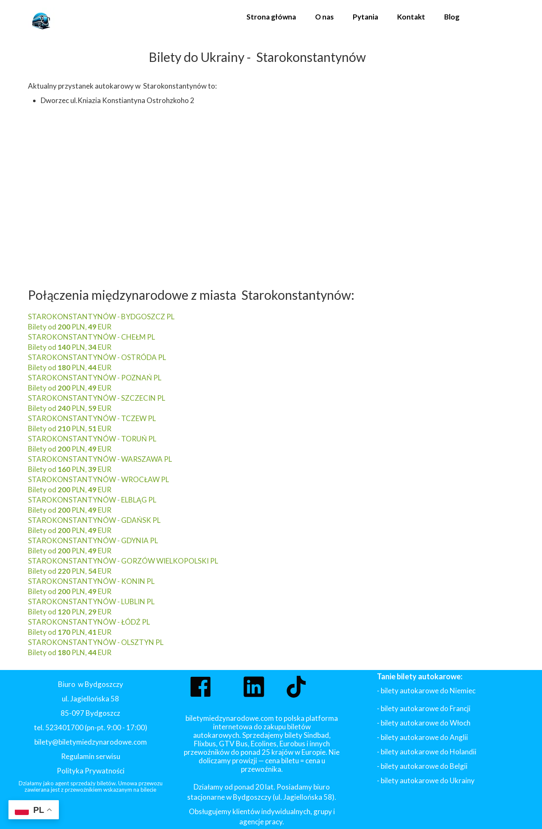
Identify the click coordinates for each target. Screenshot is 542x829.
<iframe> (178, 187)
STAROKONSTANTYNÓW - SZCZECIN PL (96, 398)
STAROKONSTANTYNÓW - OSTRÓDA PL (97, 357)
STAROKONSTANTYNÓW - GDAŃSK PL (94, 520)
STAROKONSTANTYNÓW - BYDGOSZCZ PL (101, 316)
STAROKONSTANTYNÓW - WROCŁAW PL (98, 479)
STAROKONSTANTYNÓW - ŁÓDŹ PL (89, 621)
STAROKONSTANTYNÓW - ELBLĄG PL (92, 499)
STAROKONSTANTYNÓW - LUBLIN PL (91, 601)
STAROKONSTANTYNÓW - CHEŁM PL (91, 336)
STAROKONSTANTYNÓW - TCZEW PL (92, 418)
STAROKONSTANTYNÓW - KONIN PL (91, 581)
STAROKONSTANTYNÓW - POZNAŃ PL (94, 377)
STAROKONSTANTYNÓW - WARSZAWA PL (100, 459)
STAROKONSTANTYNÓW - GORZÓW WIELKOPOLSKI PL (123, 560)
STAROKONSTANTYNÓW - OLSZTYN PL (95, 642)
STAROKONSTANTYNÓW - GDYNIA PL (93, 540)
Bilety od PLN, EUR (69, 326)
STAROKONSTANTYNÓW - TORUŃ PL (92, 438)
